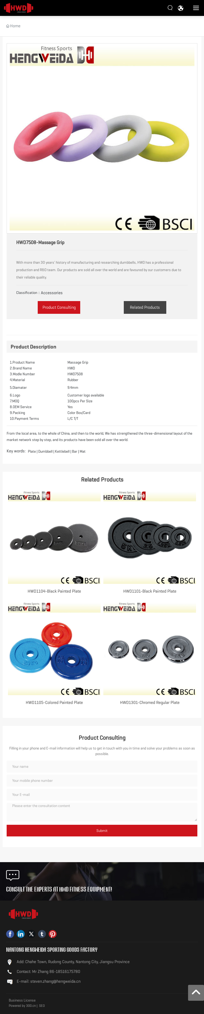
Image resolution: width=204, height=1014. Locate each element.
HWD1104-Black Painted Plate (54, 591)
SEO (42, 1005)
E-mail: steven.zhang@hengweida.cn (48, 981)
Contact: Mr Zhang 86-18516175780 (48, 971)
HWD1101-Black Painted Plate (149, 591)
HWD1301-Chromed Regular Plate (150, 702)
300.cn (31, 1005)
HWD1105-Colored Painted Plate (54, 702)
